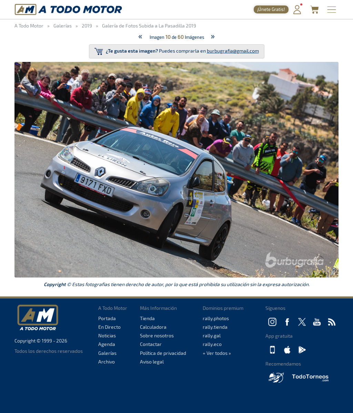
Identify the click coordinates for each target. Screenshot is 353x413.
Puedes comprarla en (176, 51)
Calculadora (153, 327)
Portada (107, 318)
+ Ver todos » (217, 353)
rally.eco (212, 344)
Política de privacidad (163, 353)
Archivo (106, 362)
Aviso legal (152, 362)
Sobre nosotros (157, 335)
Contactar (151, 344)
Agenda (106, 344)
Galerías (107, 353)
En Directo (109, 327)
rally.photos (216, 318)
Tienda (147, 318)
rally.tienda (215, 327)
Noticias (107, 335)
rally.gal (212, 335)
